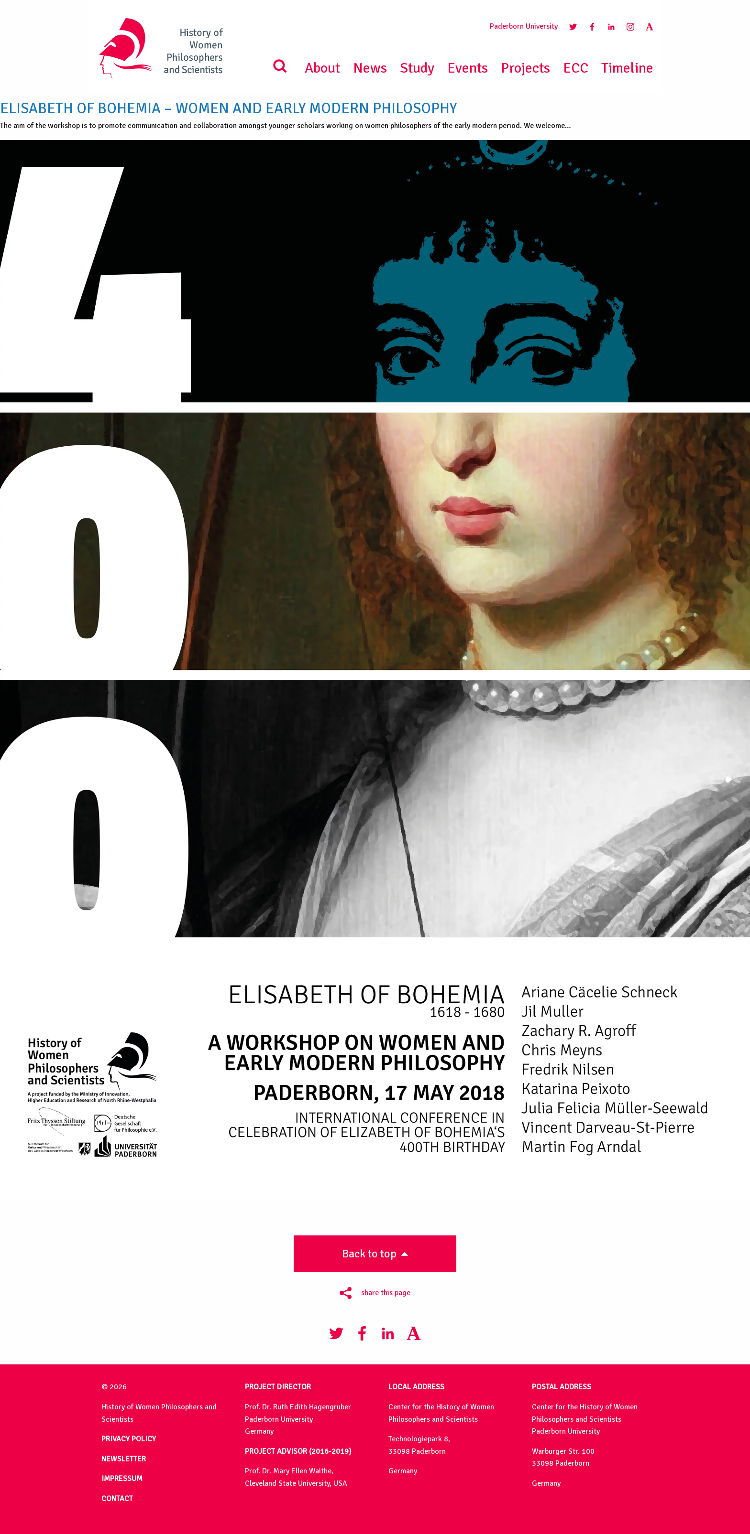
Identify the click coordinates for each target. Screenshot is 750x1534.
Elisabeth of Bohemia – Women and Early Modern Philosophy (228, 108)
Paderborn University (524, 26)
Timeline (627, 68)
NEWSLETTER (123, 1459)
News (370, 68)
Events (467, 68)
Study (417, 68)
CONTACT (117, 1498)
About (322, 68)
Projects (525, 68)
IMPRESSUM (122, 1478)
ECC (575, 68)
